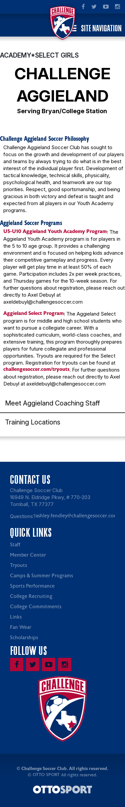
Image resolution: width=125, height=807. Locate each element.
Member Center (28, 555)
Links (16, 617)
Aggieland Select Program (33, 313)
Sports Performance (32, 586)
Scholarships (24, 638)
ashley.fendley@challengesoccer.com (77, 516)
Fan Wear (20, 627)
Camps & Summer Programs (41, 576)
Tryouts (18, 565)
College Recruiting (31, 596)
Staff (15, 545)
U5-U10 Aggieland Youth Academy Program (55, 231)
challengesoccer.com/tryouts (36, 369)
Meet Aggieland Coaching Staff (52, 403)
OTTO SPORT (46, 774)
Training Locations (32, 422)
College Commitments (35, 607)
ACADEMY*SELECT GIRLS (39, 55)
